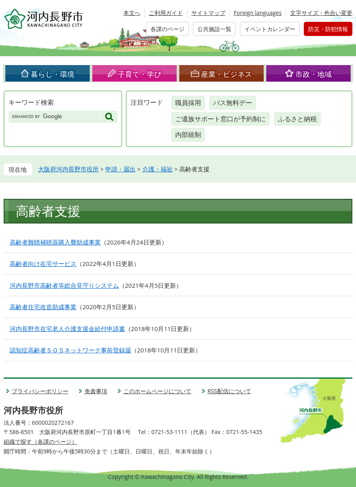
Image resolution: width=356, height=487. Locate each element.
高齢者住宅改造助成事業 (43, 307)
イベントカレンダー (269, 29)
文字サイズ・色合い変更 (321, 13)
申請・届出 (120, 169)
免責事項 (96, 391)
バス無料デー (232, 102)
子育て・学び (139, 74)
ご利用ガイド (166, 13)
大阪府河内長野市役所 (68, 169)
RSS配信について (229, 391)
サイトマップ (208, 13)
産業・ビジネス (226, 74)
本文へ (131, 13)
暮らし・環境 (52, 74)
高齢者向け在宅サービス (43, 263)
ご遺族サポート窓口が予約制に (220, 118)
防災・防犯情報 (328, 29)
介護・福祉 (157, 169)
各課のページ (167, 29)
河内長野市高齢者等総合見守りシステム (64, 285)
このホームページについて (157, 391)
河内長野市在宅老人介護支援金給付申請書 (67, 329)
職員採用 (188, 102)
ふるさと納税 (297, 118)
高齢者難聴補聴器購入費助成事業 (55, 242)
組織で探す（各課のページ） (40, 441)
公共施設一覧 (214, 29)
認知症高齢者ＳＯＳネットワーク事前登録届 (70, 350)
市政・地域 (313, 74)
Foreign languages (258, 13)
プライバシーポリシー (40, 391)
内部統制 (188, 134)
